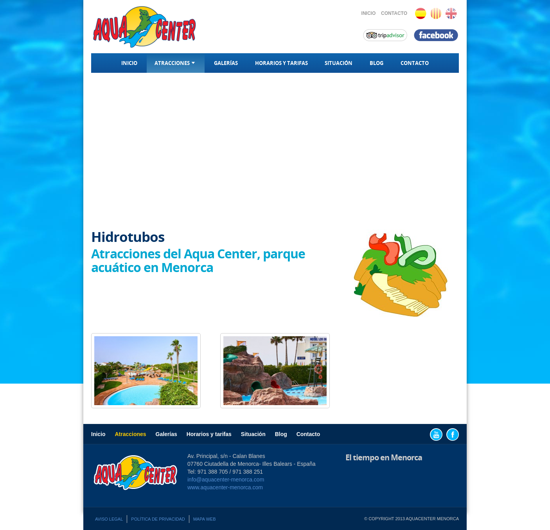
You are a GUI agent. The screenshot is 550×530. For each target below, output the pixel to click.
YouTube (436, 434)
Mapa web (204, 519)
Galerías (226, 63)
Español (420, 13)
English (451, 13)
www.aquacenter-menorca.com (225, 487)
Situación (338, 63)
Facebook (452, 434)
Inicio (368, 13)
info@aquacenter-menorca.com (225, 479)
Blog (376, 63)
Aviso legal (109, 519)
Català (436, 13)
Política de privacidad (158, 519)
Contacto (394, 13)
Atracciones (176, 63)
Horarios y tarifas (281, 63)
